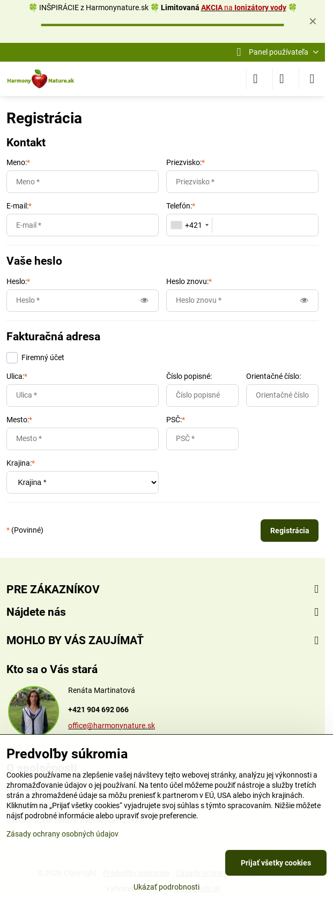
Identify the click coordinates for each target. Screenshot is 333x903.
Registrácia (289, 530)
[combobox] (189, 225)
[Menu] (312, 78)
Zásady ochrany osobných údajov (62, 834)
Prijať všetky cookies (276, 863)
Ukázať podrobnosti (166, 887)
